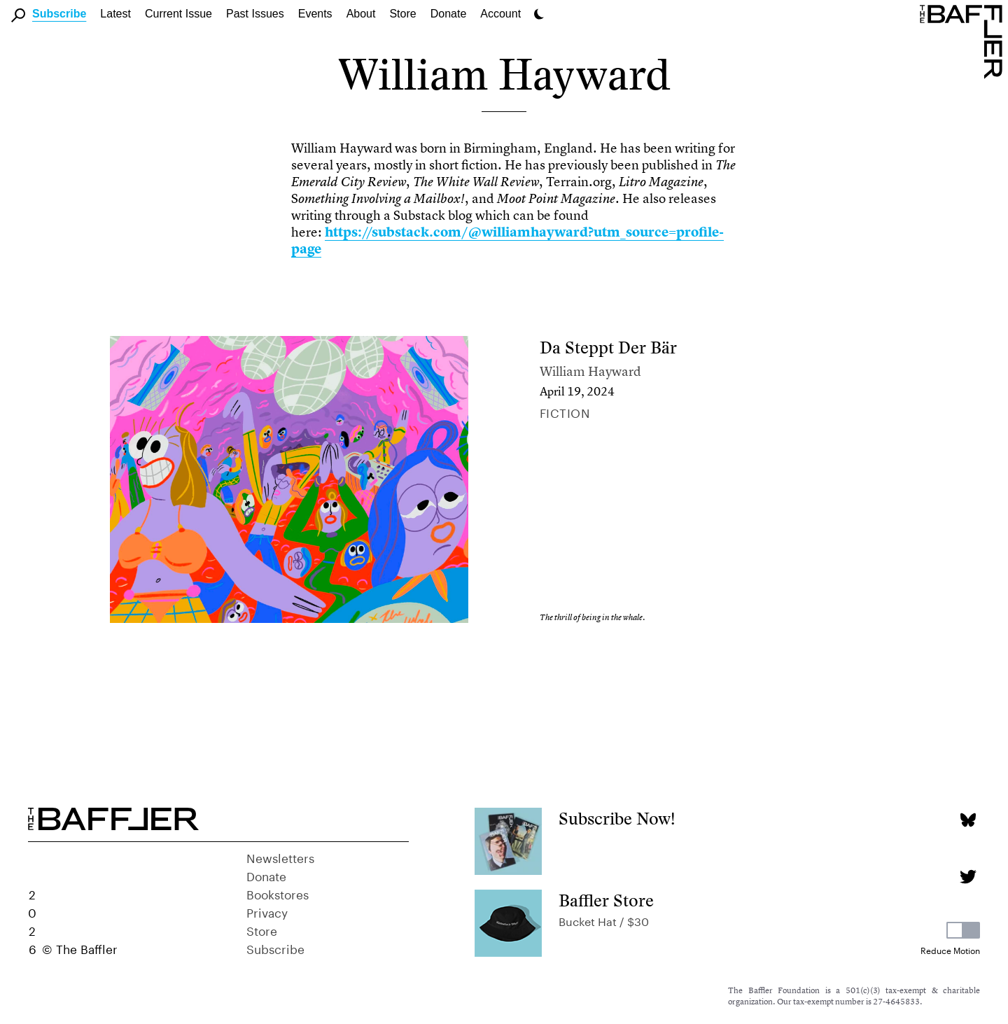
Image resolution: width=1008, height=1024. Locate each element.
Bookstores (277, 893)
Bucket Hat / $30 (604, 920)
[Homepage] (964, 40)
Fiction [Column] (565, 411)
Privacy (267, 911)
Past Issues (255, 14)
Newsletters (280, 857)
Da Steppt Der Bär (608, 347)
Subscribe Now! (617, 818)
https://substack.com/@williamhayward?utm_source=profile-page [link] (507, 240)
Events (315, 14)
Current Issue (178, 14)
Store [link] (402, 14)
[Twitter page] (967, 876)
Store (261, 929)
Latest (115, 14)
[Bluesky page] (967, 820)
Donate (448, 14)
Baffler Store (606, 900)
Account (500, 14)
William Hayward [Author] (590, 371)
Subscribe (59, 14)
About (361, 14)
